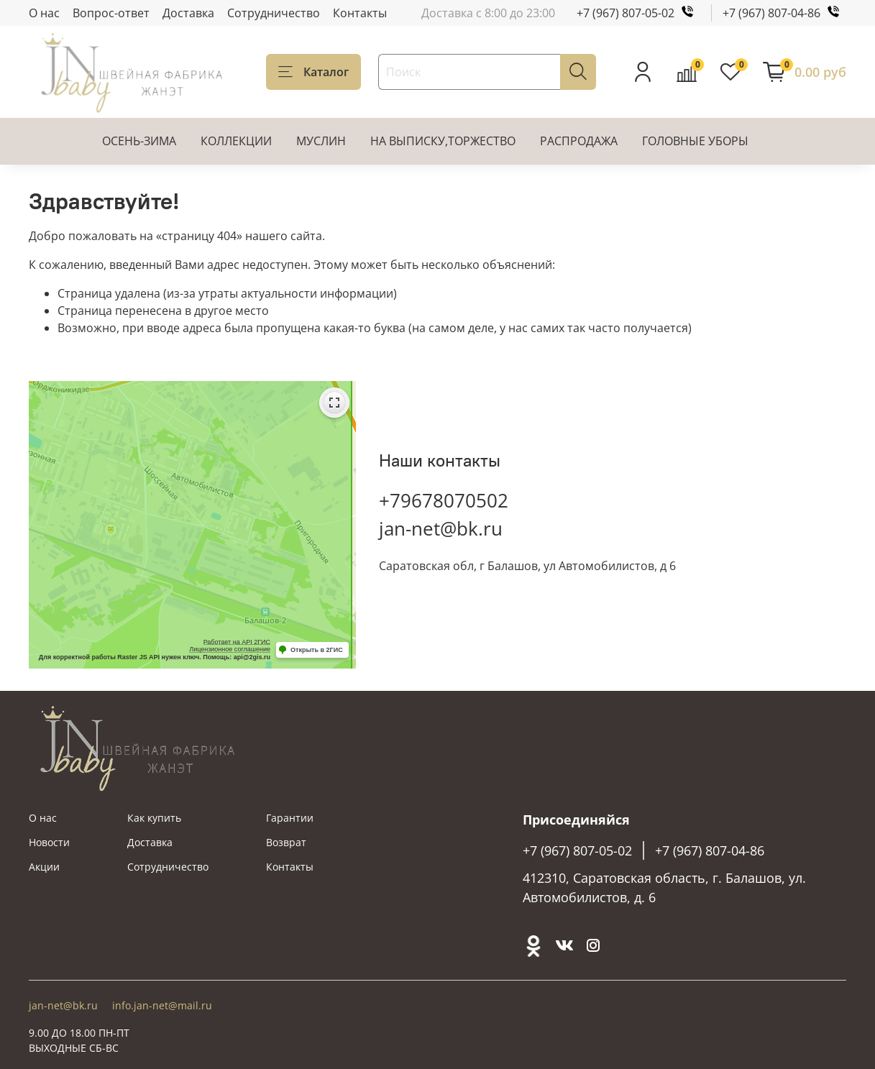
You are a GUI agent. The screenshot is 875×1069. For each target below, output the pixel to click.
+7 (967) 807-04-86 (784, 13)
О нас (44, 13)
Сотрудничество (273, 13)
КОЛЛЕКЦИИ (236, 141)
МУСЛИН (321, 141)
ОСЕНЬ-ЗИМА (139, 141)
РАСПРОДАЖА (579, 141)
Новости (49, 842)
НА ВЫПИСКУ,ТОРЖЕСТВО (443, 141)
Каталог (313, 72)
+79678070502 (443, 500)
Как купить (154, 818)
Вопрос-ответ (111, 13)
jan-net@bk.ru (441, 528)
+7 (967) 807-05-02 (638, 13)
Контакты (360, 13)
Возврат (286, 842)
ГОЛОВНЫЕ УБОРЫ (695, 141)
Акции (44, 866)
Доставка (188, 13)
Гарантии (289, 818)
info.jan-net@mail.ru (162, 1005)
